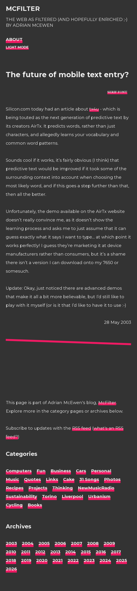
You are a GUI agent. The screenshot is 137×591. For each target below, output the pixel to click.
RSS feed (81, 428)
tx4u (94, 109)
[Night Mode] (17, 47)
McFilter (23, 8)
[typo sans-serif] (117, 92)
